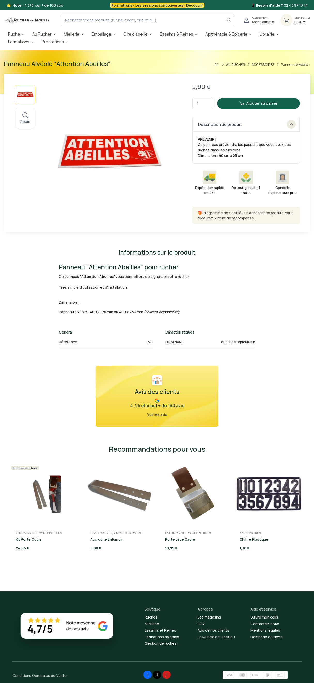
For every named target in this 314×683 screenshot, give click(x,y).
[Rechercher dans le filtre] (228, 20)
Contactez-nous (264, 623)
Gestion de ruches (161, 643)
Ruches (151, 617)
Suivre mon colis (264, 617)
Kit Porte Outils (29, 539)
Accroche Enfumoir (106, 539)
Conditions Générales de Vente (39, 675)
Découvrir (194, 5)
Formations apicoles (162, 636)
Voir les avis (157, 414)
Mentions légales (265, 630)
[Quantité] (202, 103)
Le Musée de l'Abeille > (217, 636)
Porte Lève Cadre (180, 539)
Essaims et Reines (160, 630)
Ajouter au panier (258, 103)
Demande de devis (266, 636)
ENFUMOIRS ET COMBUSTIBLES (39, 533)
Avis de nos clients (213, 630)
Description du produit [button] (247, 124)
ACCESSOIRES (250, 533)
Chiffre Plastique (254, 539)
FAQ (201, 623)
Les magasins (209, 617)
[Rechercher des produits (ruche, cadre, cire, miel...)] (147, 20)
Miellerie (152, 623)
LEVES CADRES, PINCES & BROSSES (115, 533)
